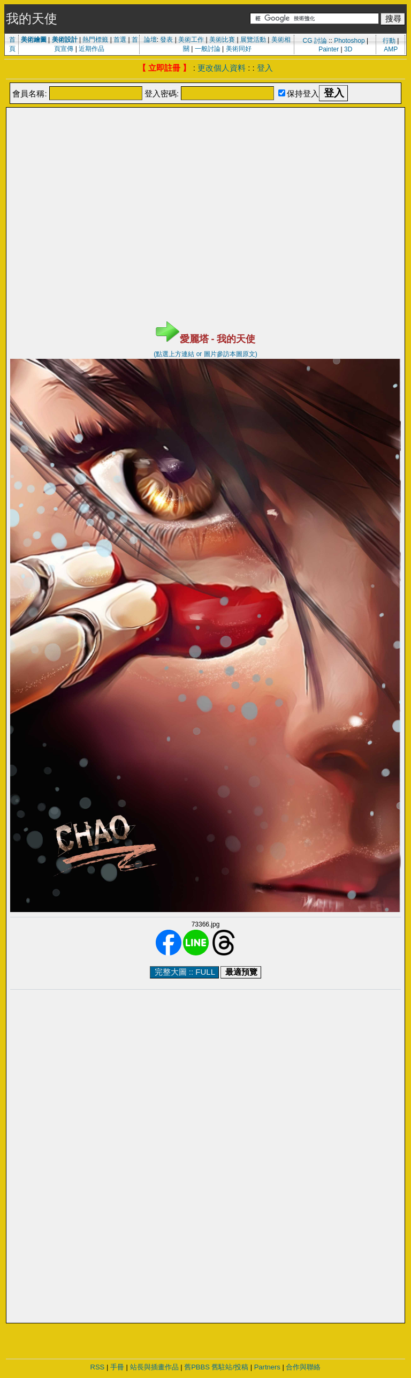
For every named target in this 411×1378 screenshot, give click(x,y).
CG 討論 (314, 40)
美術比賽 (222, 39)
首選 (119, 39)
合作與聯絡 (303, 1367)
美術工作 (191, 39)
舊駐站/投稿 (229, 1367)
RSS (97, 1367)
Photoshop (349, 40)
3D (348, 49)
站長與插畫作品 (154, 1367)
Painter (328, 49)
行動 (389, 40)
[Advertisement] (205, 135)
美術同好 (239, 48)
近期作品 (91, 48)
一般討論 (207, 48)
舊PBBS (197, 1367)
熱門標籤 (95, 39)
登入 (265, 67)
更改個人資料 (221, 67)
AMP (391, 49)
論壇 (150, 39)
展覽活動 (253, 39)
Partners (267, 1367)
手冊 (117, 1367)
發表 (166, 39)
